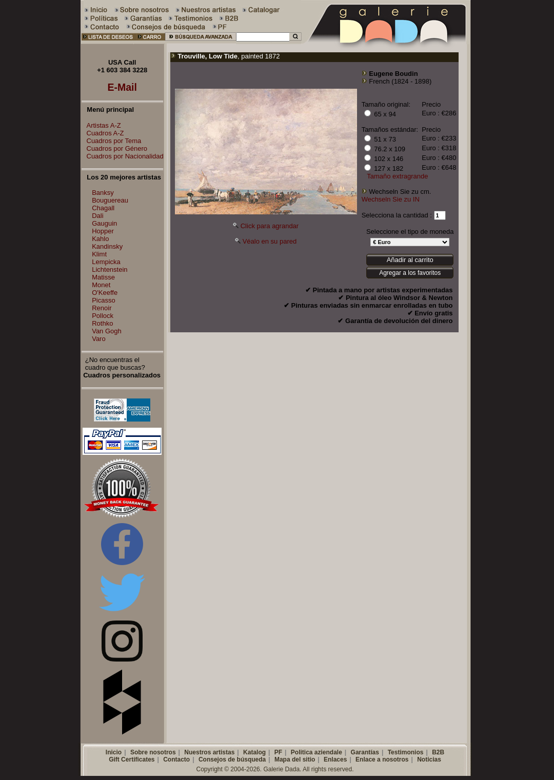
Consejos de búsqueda (232, 759)
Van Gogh (107, 331)
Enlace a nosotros (381, 759)
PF (278, 752)
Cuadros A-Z (103, 133)
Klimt (99, 254)
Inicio (114, 752)
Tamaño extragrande (397, 176)
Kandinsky (107, 246)
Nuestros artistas (209, 752)
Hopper (103, 231)
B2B (438, 752)
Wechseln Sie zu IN (391, 199)
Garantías (365, 752)
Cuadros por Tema (112, 141)
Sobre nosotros (153, 752)
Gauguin (104, 223)
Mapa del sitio (294, 759)
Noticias (429, 759)
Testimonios (406, 752)
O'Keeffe (104, 292)
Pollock (102, 315)
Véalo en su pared (270, 241)
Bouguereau (110, 200)
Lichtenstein (109, 269)
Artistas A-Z (101, 125)
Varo (99, 339)
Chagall (103, 208)
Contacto (176, 759)
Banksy (103, 192)
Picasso (103, 300)
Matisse (103, 277)
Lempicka (106, 262)
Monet (101, 285)
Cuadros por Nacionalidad (123, 156)
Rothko (102, 323)
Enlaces (335, 759)
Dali (97, 215)
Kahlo (100, 239)
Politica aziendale (316, 752)
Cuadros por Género (115, 148)
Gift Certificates (131, 759)
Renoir (101, 308)
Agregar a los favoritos (410, 272)
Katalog (254, 752)
